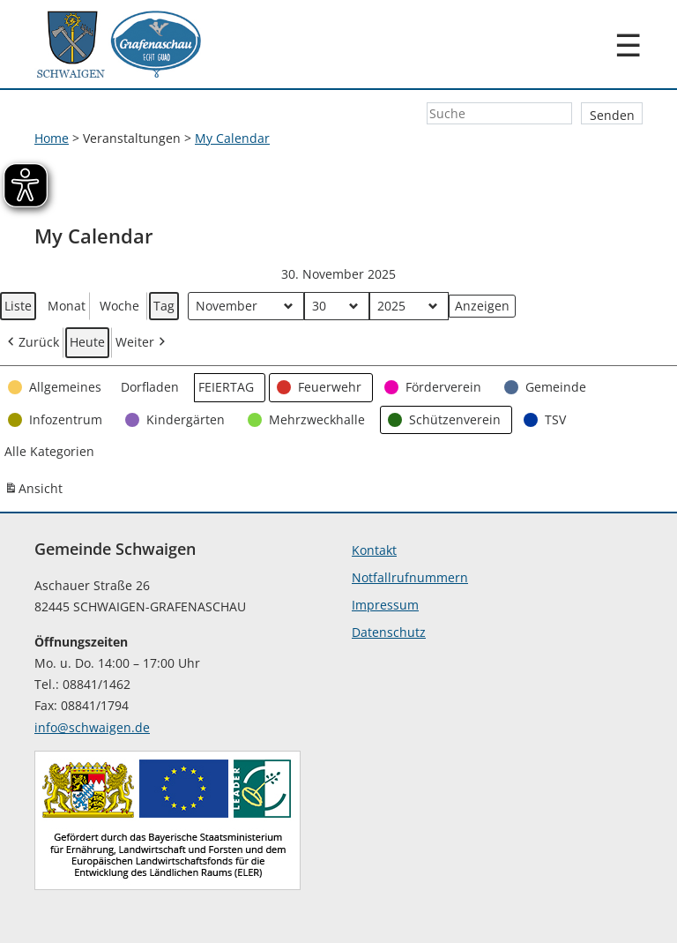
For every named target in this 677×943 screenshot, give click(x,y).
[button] (56, 387)
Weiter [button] (141, 344)
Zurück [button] (31, 344)
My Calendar (232, 138)
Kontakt (374, 550)
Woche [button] (119, 305)
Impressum (385, 604)
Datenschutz (389, 632)
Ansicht (35, 491)
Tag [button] (164, 305)
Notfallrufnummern (410, 577)
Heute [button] (87, 342)
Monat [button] (67, 305)
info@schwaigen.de (92, 727)
